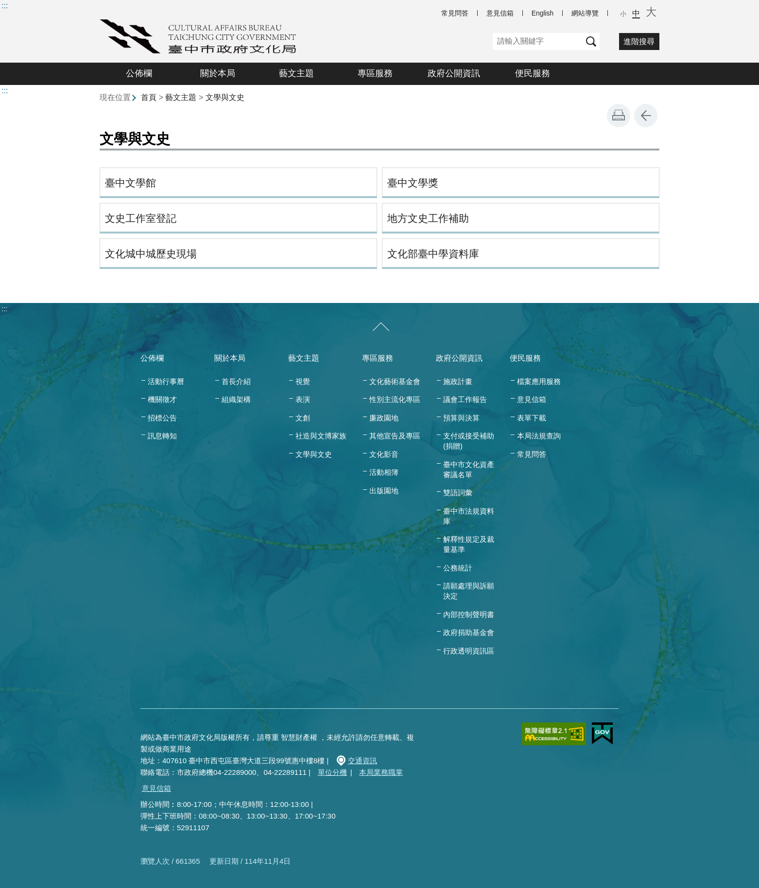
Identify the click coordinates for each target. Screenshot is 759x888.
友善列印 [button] (618, 115)
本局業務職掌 (381, 772)
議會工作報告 (465, 399)
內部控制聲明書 (468, 614)
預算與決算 (461, 418)
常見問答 (454, 13)
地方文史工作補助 (428, 218)
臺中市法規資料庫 (468, 516)
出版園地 (383, 490)
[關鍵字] (538, 41)
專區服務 (375, 73)
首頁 (148, 97)
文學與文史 (225, 97)
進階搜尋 (639, 41)
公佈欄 (139, 73)
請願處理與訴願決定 (468, 591)
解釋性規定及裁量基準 (468, 544)
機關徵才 (162, 399)
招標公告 (162, 418)
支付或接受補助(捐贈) (468, 441)
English (542, 13)
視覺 (302, 381)
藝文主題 (296, 73)
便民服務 (532, 73)
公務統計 (457, 568)
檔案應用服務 (539, 381)
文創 (302, 418)
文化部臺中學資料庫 (433, 253)
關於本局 (217, 73)
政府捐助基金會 (468, 632)
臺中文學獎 (412, 182)
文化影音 (383, 454)
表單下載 (531, 418)
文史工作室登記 (140, 218)
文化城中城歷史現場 (151, 253)
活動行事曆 (166, 381)
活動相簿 (383, 472)
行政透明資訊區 (468, 651)
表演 (302, 399)
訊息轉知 (162, 436)
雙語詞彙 (457, 492)
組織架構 (236, 399)
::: (4, 5)
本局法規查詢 (539, 436)
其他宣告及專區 (394, 436)
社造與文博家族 (320, 436)
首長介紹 (236, 381)
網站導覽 (585, 13)
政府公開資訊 (454, 73)
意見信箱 (500, 13)
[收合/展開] (381, 327)
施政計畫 (457, 381)
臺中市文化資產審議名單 (468, 469)
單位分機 (332, 772)
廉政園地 (383, 418)
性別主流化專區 (394, 399)
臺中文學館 (130, 182)
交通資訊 (362, 760)
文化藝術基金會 (394, 381)
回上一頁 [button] (645, 115)
